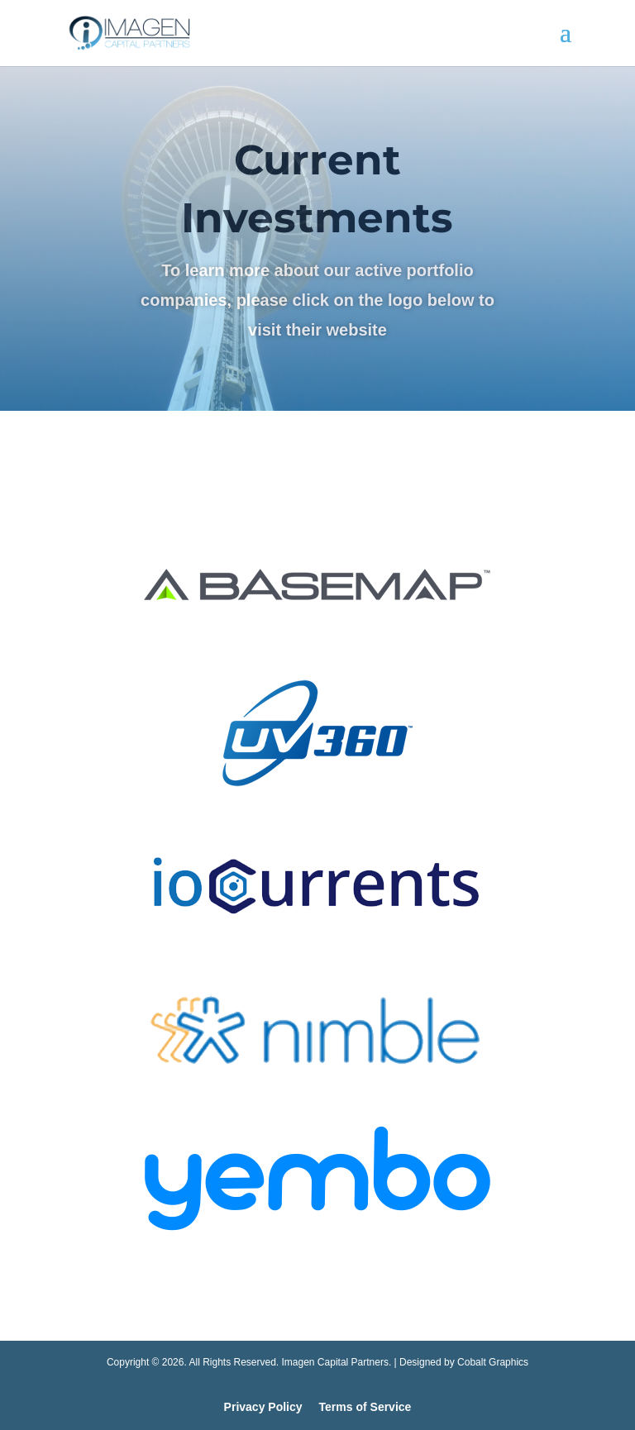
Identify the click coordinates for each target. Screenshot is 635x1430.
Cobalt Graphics (492, 1362)
